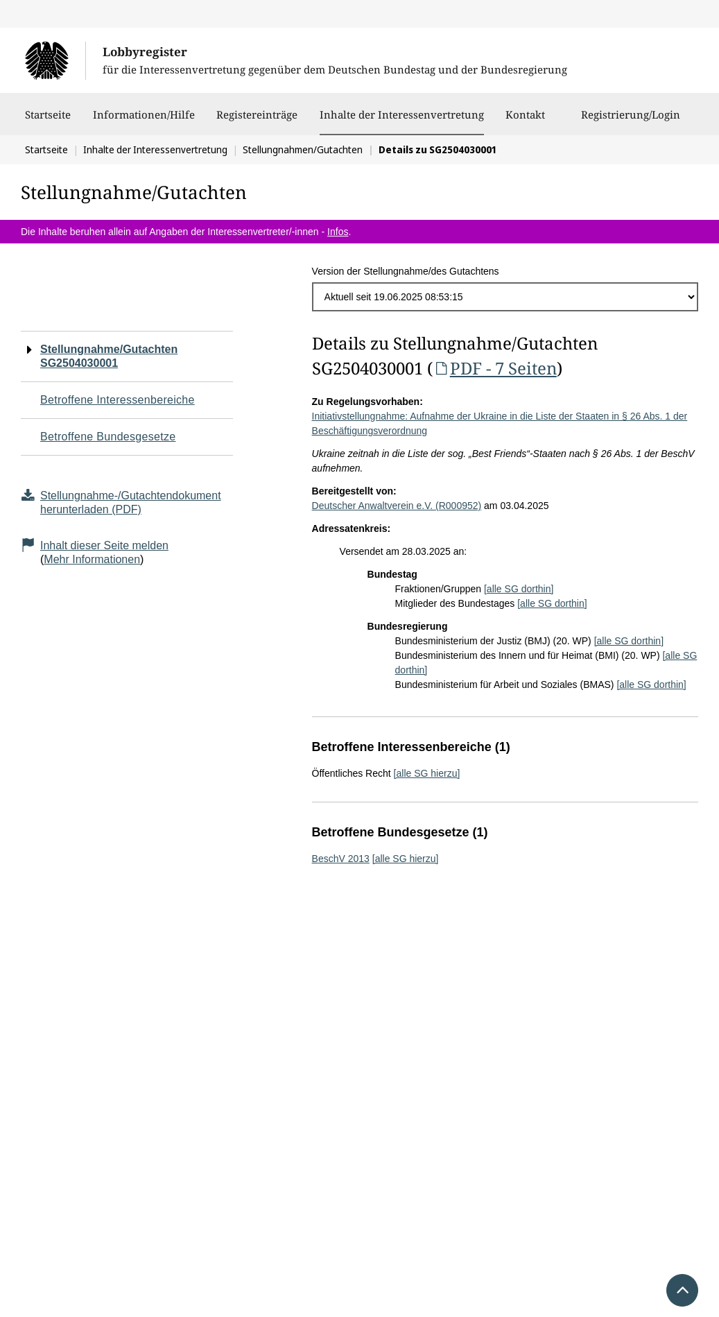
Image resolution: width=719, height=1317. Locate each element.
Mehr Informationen (92, 559)
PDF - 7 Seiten (495, 367)
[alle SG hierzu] (427, 773)
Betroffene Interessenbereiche (117, 400)
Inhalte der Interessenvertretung (402, 114)
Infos (337, 231)
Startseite (48, 121)
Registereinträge (256, 121)
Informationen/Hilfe (144, 121)
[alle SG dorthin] (518, 588)
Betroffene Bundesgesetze (108, 436)
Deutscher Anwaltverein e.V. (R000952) (397, 505)
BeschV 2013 (341, 858)
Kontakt (525, 121)
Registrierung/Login (630, 121)
